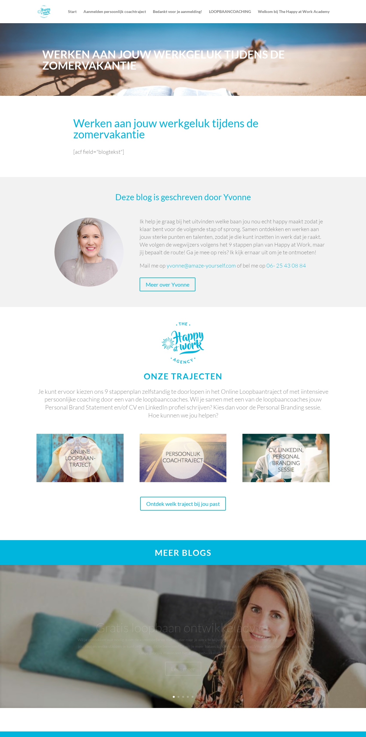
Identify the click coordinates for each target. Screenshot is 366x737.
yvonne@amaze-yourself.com (201, 265)
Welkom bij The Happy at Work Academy (294, 12)
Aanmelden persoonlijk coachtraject (114, 12)
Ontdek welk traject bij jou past (183, 503)
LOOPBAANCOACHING (230, 12)
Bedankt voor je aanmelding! (177, 12)
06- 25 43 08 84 (286, 265)
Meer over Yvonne (167, 284)
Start (72, 12)
